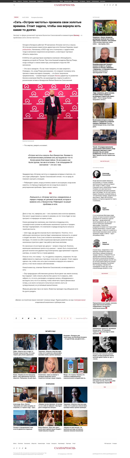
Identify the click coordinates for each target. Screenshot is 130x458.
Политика (25, 1)
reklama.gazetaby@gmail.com (110, 453)
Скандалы (54, 443)
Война (14, 1)
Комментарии (32, 1)
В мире (48, 443)
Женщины (75, 1)
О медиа (114, 443)
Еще (105, 387)
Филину (76, 35)
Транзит (88, 1)
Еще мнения (105, 273)
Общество (33, 443)
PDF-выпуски (107, 443)
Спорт (73, 443)
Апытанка (102, 1)
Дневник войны (68, 1)
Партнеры (68, 443)
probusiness (27, 49)
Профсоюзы (40, 1)
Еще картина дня (104, 161)
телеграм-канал (79, 300)
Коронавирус (61, 443)
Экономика (27, 443)
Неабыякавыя (95, 1)
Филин (61, 1)
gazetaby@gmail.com (98, 453)
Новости (20, 1)
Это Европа (82, 1)
